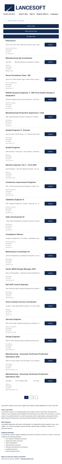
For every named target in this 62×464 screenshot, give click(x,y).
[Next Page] (36, 397)
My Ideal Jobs (31, 36)
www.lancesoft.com (27, 459)
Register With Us (43, 14)
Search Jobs (23, 14)
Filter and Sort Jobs (31, 31)
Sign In (32, 14)
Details (50, 45)
